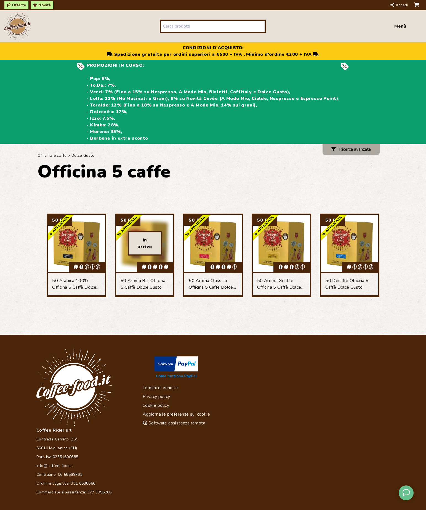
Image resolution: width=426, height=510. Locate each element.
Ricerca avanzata (351, 149)
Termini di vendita (160, 388)
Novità (42, 5)
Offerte (16, 5)
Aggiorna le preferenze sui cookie (176, 414)
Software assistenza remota (174, 423)
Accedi (399, 5)
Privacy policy (156, 397)
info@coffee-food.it (54, 465)
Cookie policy (156, 405)
